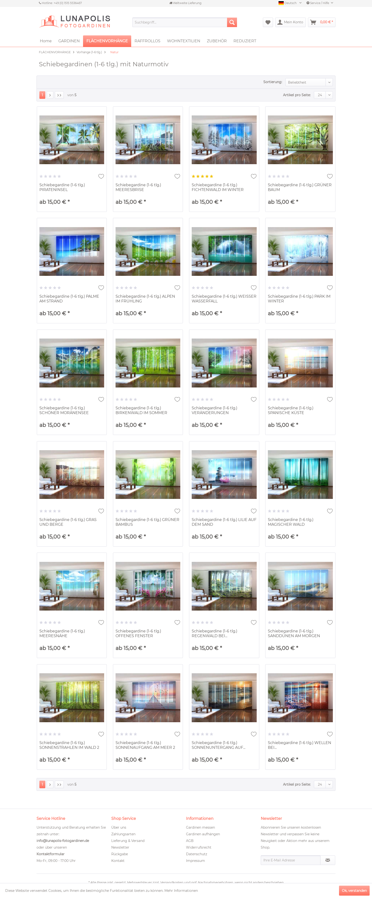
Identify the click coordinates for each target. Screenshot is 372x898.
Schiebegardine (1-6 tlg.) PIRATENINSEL (62, 187)
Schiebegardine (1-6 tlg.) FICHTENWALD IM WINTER (218, 187)
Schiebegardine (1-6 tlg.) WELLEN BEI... (299, 745)
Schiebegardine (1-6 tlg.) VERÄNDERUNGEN (214, 410)
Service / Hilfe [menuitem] (318, 3)
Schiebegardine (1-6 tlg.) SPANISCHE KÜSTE (290, 410)
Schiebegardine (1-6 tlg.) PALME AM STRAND (69, 298)
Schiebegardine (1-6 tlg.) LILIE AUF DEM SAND (224, 522)
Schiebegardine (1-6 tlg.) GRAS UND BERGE (68, 522)
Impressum (195, 861)
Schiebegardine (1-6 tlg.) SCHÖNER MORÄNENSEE (64, 410)
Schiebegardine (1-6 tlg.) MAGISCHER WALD (290, 522)
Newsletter (120, 847)
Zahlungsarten (123, 834)
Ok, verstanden (354, 890)
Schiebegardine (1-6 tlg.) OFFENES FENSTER (138, 633)
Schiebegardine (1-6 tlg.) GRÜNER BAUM (300, 187)
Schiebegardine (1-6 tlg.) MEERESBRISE (138, 187)
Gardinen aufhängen (203, 834)
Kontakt (118, 861)
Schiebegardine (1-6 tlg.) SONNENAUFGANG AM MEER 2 (145, 745)
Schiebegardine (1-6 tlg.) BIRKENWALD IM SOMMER (141, 410)
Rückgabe (119, 854)
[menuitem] (184, 22)
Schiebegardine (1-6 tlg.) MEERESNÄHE (62, 633)
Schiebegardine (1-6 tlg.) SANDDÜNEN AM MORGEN (294, 633)
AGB (190, 841)
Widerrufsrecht (198, 847)
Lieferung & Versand (127, 841)
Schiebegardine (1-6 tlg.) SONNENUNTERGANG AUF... (218, 745)
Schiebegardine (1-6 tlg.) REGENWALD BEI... (214, 633)
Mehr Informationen (181, 890)
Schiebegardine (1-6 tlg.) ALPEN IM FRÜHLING (145, 298)
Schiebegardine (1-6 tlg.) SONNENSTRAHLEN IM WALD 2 (69, 745)
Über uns (118, 827)
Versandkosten (171, 882)
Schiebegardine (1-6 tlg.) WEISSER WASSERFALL (224, 298)
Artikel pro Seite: (297, 95)
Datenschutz (196, 854)
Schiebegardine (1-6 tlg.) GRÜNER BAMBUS (147, 522)
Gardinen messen (200, 827)
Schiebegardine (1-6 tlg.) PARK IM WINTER (299, 298)
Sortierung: (272, 82)
